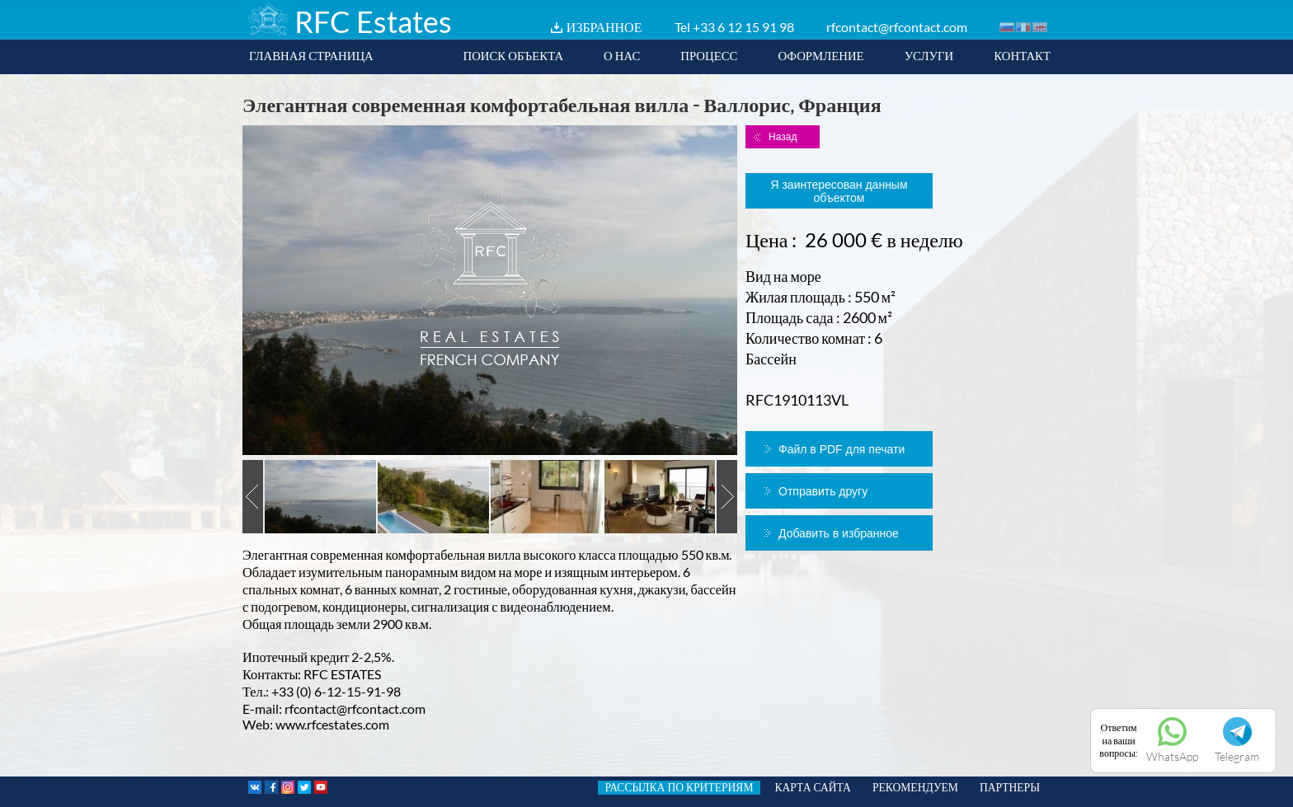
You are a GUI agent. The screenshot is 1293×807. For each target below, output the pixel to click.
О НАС (622, 55)
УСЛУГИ (929, 55)
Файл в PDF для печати (841, 449)
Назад (783, 137)
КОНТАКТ (1022, 55)
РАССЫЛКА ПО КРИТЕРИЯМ (678, 787)
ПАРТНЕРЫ (1010, 787)
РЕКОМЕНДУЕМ (915, 787)
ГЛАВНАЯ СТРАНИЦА (311, 55)
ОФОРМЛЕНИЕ (820, 55)
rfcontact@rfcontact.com (896, 27)
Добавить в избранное (838, 533)
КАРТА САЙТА (813, 787)
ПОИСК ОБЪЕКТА (513, 55)
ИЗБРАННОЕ (604, 27)
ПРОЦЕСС (708, 55)
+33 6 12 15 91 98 (743, 27)
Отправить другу (822, 491)
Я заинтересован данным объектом (838, 191)
